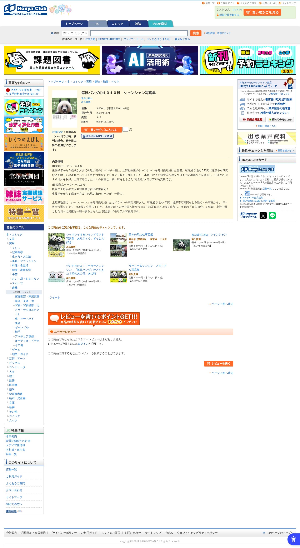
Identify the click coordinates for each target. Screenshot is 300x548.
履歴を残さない (286, 150)
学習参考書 (16, 393)
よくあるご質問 (248, 3)
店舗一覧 (210, 3)
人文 (12, 371)
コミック (117, 23)
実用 (12, 243)
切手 (17, 331)
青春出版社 (87, 98)
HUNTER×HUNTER (109, 39)
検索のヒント (224, 33)
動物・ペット (23, 292)
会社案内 (11, 532)
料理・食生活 (20, 265)
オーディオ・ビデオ (27, 340)
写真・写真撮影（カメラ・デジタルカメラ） (27, 310)
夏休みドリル (182, 39)
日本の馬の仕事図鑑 (141, 234)
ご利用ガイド (227, 3)
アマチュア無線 (24, 336)
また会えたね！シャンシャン (209, 234)
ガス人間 (90, 39)
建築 (12, 380)
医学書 (13, 385)
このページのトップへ (280, 532)
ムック (13, 420)
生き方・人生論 (21, 256)
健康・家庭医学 (21, 269)
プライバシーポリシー (63, 532)
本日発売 (11, 436)
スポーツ (17, 283)
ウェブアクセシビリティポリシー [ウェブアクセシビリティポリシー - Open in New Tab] (197, 532)
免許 (17, 323)
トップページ (74, 23)
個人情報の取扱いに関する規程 (259, 200)
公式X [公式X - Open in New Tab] (169, 532)
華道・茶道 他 (24, 301)
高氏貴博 (85, 102)
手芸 (15, 274)
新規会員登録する (229, 14)
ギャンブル (22, 327)
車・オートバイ (24, 318)
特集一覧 (11, 454)
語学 (12, 389)
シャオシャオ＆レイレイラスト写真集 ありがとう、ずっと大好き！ (85, 238)
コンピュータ (17, 367)
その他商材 (159, 23)
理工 (12, 376)
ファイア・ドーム (134, 39)
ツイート (54, 297)
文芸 (12, 238)
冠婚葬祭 (17, 252)
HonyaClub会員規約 (253, 197)
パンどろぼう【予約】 (159, 39)
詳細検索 (210, 33)
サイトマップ (289, 3)
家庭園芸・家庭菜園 (27, 296)
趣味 (15, 287)
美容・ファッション (24, 261)
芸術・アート (17, 358)
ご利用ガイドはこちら (279, 94)
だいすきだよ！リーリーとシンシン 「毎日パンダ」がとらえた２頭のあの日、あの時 (85, 269)
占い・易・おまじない (25, 278)
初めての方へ (14, 504)
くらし (16, 247)
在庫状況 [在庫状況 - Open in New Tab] (57, 132)
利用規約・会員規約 (33, 532)
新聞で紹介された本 (18, 440)
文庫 (12, 402)
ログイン (236, 10)
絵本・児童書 (17, 398)
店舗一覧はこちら (267, 126)
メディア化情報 (15, 445)
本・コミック (14, 234)
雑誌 (138, 23)
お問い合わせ (269, 3)
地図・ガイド (20, 354)
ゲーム (16, 349)
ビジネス (14, 362)
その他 (19, 345)
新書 (12, 407)
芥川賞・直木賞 (15, 449)
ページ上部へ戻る (222, 303)
